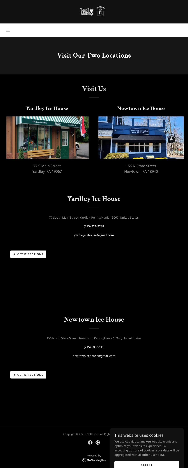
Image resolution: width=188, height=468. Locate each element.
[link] (94, 11)
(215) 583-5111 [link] (94, 347)
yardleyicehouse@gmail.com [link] (94, 235)
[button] (8, 30)
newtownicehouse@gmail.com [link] (94, 356)
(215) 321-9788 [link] (94, 226)
